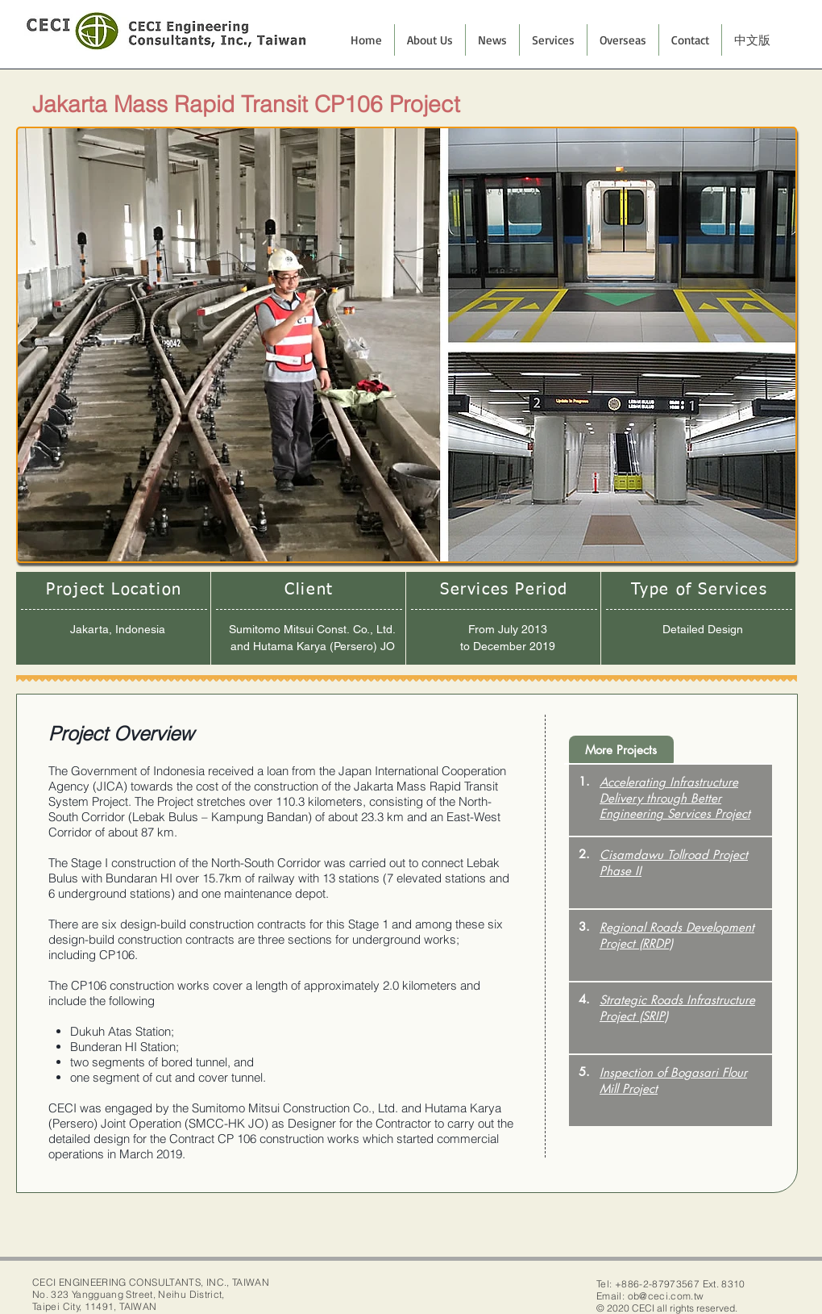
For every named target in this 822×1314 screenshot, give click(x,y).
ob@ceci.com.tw (666, 1296)
